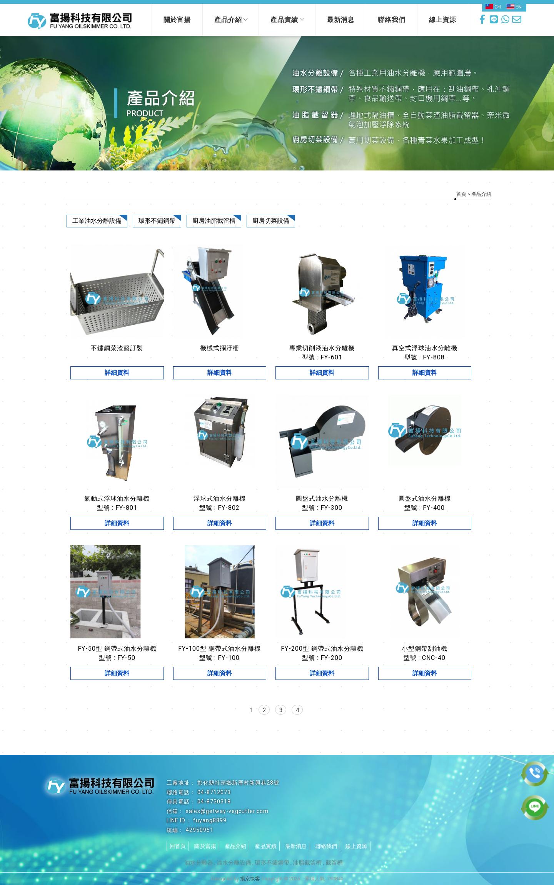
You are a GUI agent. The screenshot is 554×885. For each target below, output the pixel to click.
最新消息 (340, 19)
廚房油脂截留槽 (213, 220)
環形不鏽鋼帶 (156, 220)
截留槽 (334, 862)
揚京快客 (250, 879)
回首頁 (178, 846)
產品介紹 (230, 19)
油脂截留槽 (308, 862)
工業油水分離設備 (97, 220)
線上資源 (442, 19)
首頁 (461, 194)
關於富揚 (177, 19)
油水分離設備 (234, 862)
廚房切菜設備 (270, 220)
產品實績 (286, 19)
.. (302, 879)
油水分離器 (198, 862)
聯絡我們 (391, 19)
